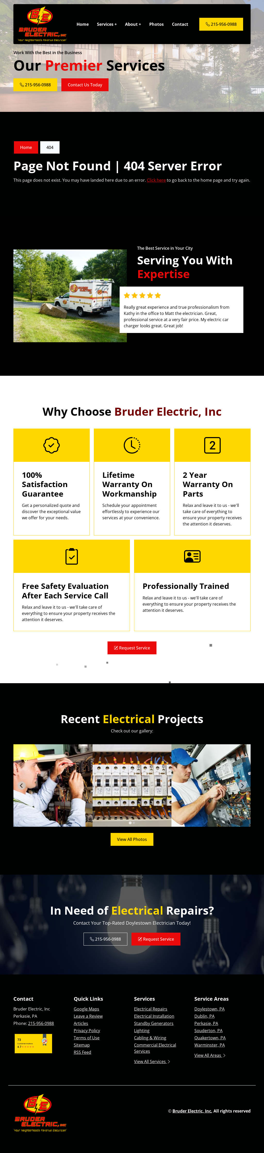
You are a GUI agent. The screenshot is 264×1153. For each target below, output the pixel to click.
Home (83, 24)
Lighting (142, 1030)
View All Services (152, 1061)
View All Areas (210, 1055)
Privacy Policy (87, 1030)
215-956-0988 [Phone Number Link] (221, 24)
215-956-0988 (41, 1023)
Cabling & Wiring (150, 1038)
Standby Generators (154, 1023)
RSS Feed (82, 1052)
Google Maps (86, 1009)
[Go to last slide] (22, 785)
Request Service (132, 648)
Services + (107, 24)
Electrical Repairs (150, 1009)
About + (133, 24)
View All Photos (132, 839)
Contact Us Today (85, 85)
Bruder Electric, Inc (191, 1111)
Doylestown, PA (209, 1009)
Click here (156, 180)
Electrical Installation (154, 1016)
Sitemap (82, 1045)
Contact (180, 24)
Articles (81, 1023)
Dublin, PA (204, 1016)
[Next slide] (242, 785)
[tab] (130, 823)
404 (49, 147)
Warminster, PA (209, 1045)
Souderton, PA (208, 1030)
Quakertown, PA (210, 1038)
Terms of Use (87, 1038)
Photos (156, 24)
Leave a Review (88, 1016)
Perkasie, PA (206, 1023)
